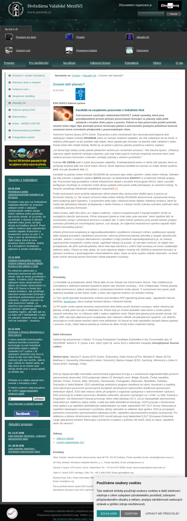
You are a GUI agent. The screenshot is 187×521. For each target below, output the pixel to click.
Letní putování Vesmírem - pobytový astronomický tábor (27, 437)
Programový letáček (86, 50)
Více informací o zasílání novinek (25, 403)
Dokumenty (143, 50)
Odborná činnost (100, 62)
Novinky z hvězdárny (23, 180)
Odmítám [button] (131, 513)
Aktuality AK (143, 37)
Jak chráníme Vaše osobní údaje (70, 519)
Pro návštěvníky (39, 62)
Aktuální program (21, 424)
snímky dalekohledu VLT (70, 442)
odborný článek (65, 438)
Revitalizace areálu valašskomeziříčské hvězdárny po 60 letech (25, 194)
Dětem (157, 62)
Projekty (80, 37)
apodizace (69, 301)
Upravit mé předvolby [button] (162, 513)
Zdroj (56, 266)
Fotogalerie (132, 62)
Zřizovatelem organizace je (135, 5)
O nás (179, 62)
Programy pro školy (26, 37)
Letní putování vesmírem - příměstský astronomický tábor (24, 450)
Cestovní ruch (23, 50)
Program (9, 62)
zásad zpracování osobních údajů (23, 392)
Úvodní (76, 75)
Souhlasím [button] (109, 513)
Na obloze (69, 62)
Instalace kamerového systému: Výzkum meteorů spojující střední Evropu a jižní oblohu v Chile (25, 263)
